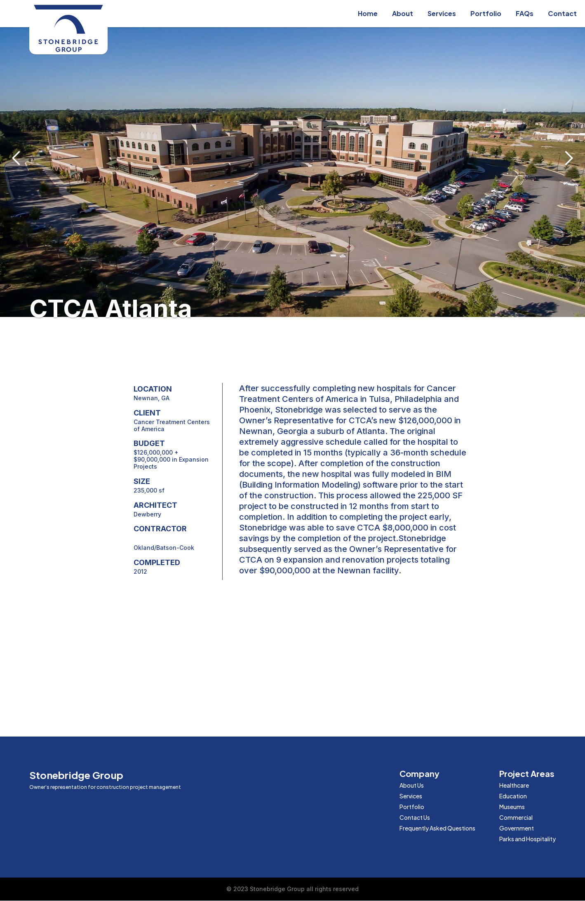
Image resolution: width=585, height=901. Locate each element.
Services (442, 13)
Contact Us (414, 817)
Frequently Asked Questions (437, 828)
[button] (16, 158)
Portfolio (485, 13)
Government (516, 828)
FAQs (524, 13)
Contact (562, 13)
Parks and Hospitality (527, 838)
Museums (512, 806)
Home (368, 13)
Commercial (516, 817)
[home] (68, 29)
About (402, 13)
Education (513, 796)
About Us (411, 785)
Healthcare (514, 785)
